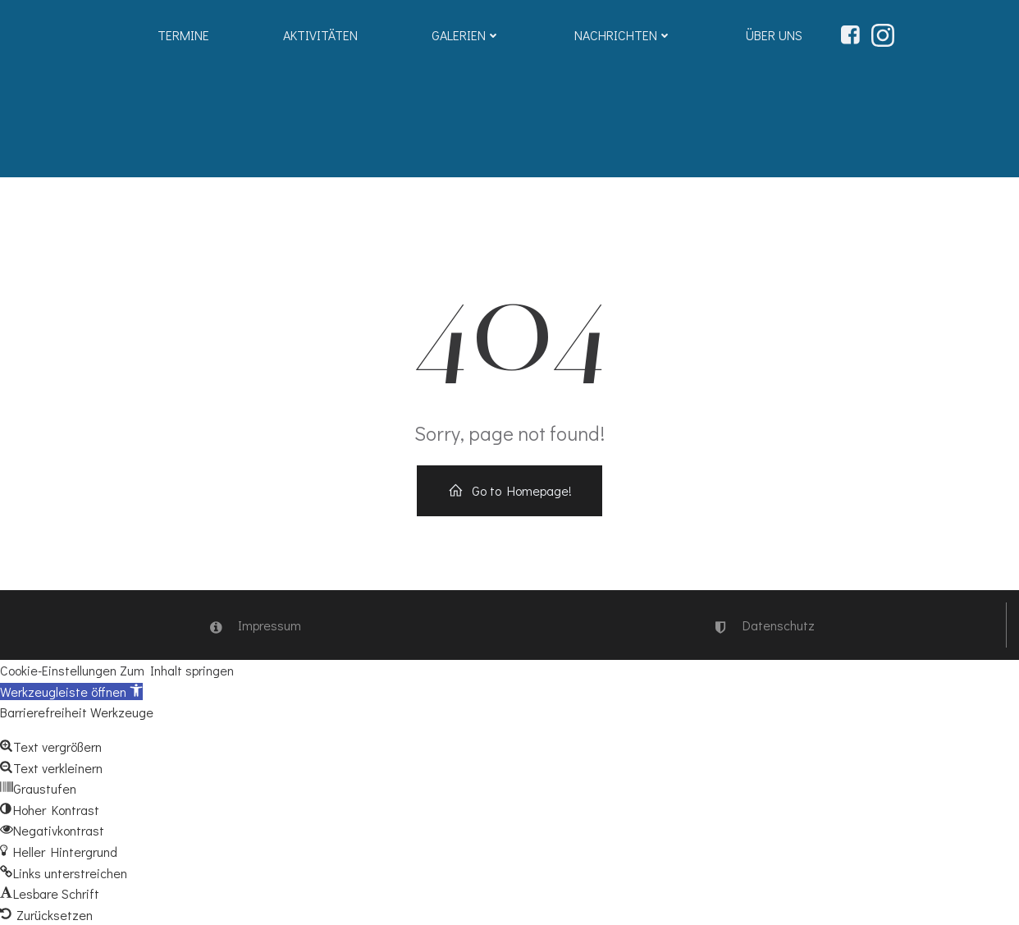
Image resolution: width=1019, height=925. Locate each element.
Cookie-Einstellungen (58, 670)
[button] (71, 691)
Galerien (466, 35)
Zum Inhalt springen (177, 670)
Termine (183, 35)
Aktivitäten (320, 35)
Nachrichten (623, 35)
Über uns (774, 35)
